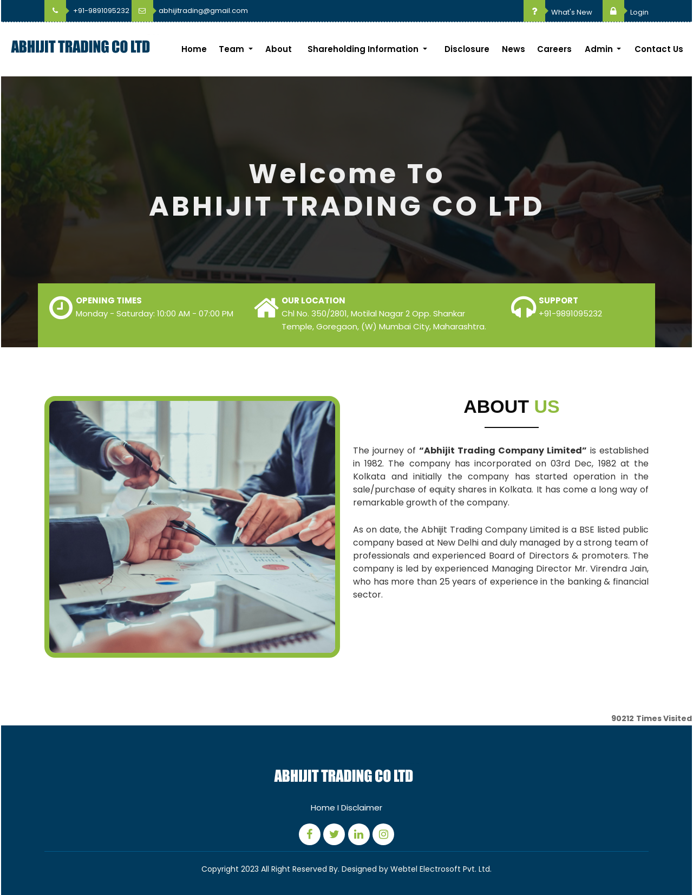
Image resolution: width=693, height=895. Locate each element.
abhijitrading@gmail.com (190, 10)
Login (626, 12)
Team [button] (232, 49)
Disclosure (466, 49)
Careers (554, 49)
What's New (558, 12)
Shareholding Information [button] (364, 49)
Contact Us (659, 49)
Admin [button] (600, 49)
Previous (28, 219)
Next (664, 219)
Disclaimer (361, 807)
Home (194, 49)
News (513, 49)
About (278, 49)
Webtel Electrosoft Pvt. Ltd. (441, 869)
